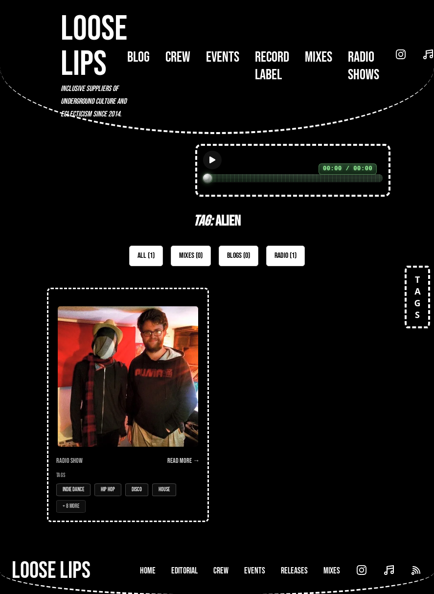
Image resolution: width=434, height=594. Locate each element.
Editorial (184, 571)
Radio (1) (285, 255)
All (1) (146, 255)
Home (148, 571)
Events (222, 57)
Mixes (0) (191, 255)
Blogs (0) (238, 255)
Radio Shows (363, 66)
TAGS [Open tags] (417, 297)
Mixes (318, 57)
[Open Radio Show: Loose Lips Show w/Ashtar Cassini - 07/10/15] (128, 405)
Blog (138, 57)
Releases (294, 571)
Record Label (272, 66)
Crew (177, 57)
